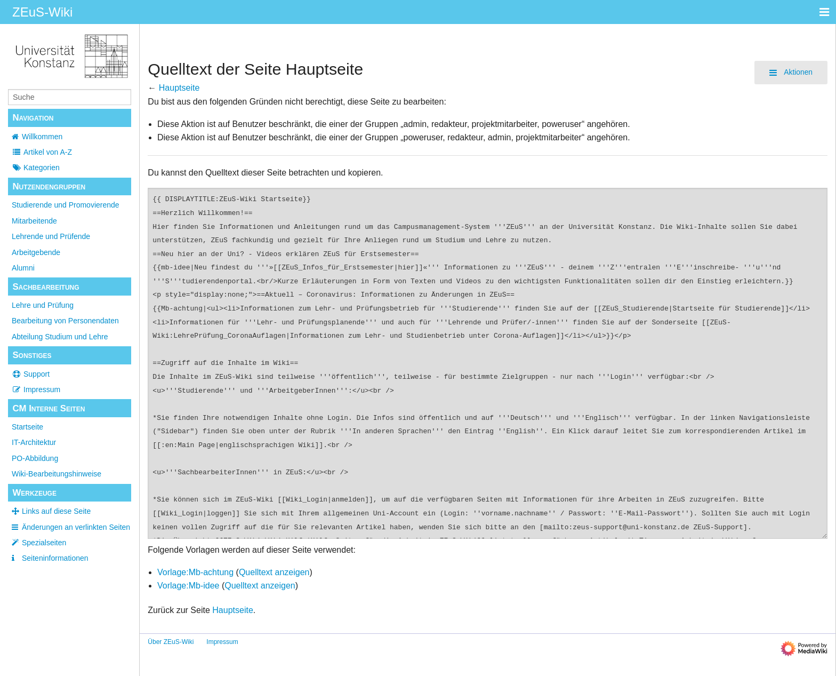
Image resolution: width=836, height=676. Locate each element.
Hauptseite (179, 87)
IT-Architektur (34, 442)
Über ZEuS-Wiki (171, 642)
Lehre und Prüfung (43, 305)
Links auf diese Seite (56, 511)
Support (31, 374)
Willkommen (42, 136)
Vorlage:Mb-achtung (195, 572)
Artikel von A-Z (42, 152)
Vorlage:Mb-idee (188, 585)
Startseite (27, 427)
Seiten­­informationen (55, 558)
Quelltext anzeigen (274, 572)
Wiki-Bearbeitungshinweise (56, 474)
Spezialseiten (44, 542)
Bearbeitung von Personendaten (65, 320)
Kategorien (36, 167)
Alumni (23, 268)
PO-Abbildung (35, 458)
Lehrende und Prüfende (51, 236)
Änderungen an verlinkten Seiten (76, 527)
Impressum (36, 389)
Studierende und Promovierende (65, 205)
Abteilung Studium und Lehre (60, 336)
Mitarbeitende (34, 221)
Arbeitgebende (36, 252)
